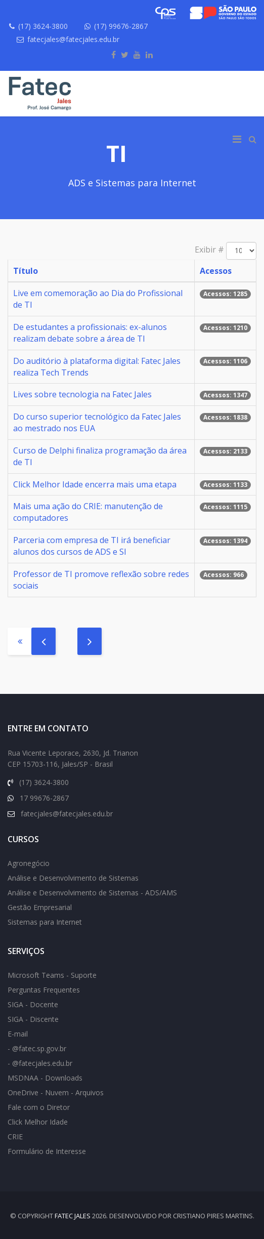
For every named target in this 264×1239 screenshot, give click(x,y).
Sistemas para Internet (45, 922)
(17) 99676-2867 (121, 26)
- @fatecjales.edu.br (40, 1063)
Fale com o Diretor (39, 1107)
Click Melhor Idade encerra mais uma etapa (95, 484)
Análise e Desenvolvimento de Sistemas (73, 878)
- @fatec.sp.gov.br (37, 1048)
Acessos (216, 270)
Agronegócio (29, 863)
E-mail (18, 1034)
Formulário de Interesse (47, 1151)
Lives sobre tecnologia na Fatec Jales (82, 394)
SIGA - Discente (33, 1019)
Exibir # (209, 249)
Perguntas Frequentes (44, 990)
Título (25, 270)
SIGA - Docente (33, 1004)
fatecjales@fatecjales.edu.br (73, 39)
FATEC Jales (73, 1215)
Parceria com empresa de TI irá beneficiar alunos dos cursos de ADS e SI (91, 545)
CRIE (15, 1136)
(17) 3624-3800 (43, 26)
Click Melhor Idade (38, 1122)
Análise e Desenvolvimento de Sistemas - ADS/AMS (92, 892)
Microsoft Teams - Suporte (52, 975)
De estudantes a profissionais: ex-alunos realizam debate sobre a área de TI (90, 332)
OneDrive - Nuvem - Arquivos (56, 1092)
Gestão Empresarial (40, 907)
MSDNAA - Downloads (45, 1078)
